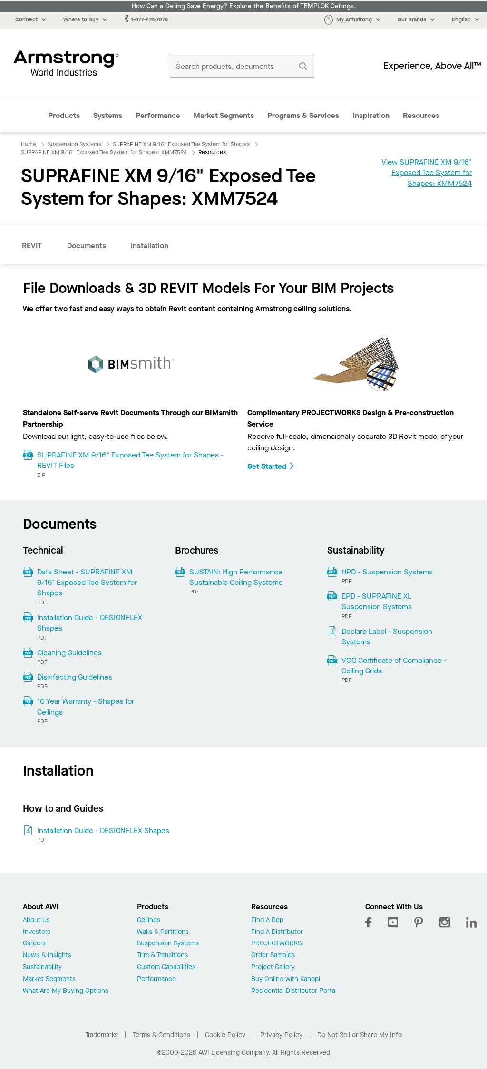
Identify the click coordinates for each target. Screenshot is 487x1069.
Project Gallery (273, 967)
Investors (36, 932)
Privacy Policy (281, 1035)
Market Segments (224, 115)
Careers (34, 944)
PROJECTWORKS (276, 944)
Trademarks (101, 1035)
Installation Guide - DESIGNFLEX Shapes (89, 622)
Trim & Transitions (162, 956)
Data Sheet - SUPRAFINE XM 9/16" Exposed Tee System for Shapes (87, 582)
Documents (86, 246)
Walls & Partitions (163, 932)
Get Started (271, 466)
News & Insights (47, 956)
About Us (36, 920)
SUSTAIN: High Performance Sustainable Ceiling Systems (235, 577)
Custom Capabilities (166, 967)
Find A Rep (267, 920)
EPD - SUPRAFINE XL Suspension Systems (376, 601)
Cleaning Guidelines (69, 653)
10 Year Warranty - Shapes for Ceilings (85, 706)
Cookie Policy (225, 1035)
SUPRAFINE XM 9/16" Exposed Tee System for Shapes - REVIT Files (130, 460)
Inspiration (371, 115)
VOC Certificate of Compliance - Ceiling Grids (394, 665)
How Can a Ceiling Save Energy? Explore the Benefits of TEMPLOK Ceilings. (244, 6)
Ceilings (148, 920)
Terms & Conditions (161, 1035)
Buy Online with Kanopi (285, 979)
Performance (158, 115)
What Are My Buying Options (65, 991)
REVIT (32, 246)
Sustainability (42, 967)
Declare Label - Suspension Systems (386, 636)
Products (64, 115)
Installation (149, 246)
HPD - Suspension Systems (387, 572)
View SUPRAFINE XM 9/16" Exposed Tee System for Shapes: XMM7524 (426, 172)
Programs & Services (303, 115)
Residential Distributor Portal (294, 991)
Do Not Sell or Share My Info (359, 1035)
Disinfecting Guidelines (74, 677)
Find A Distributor (277, 932)
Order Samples (273, 956)
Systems (107, 115)
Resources (421, 115)
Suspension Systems (168, 944)
